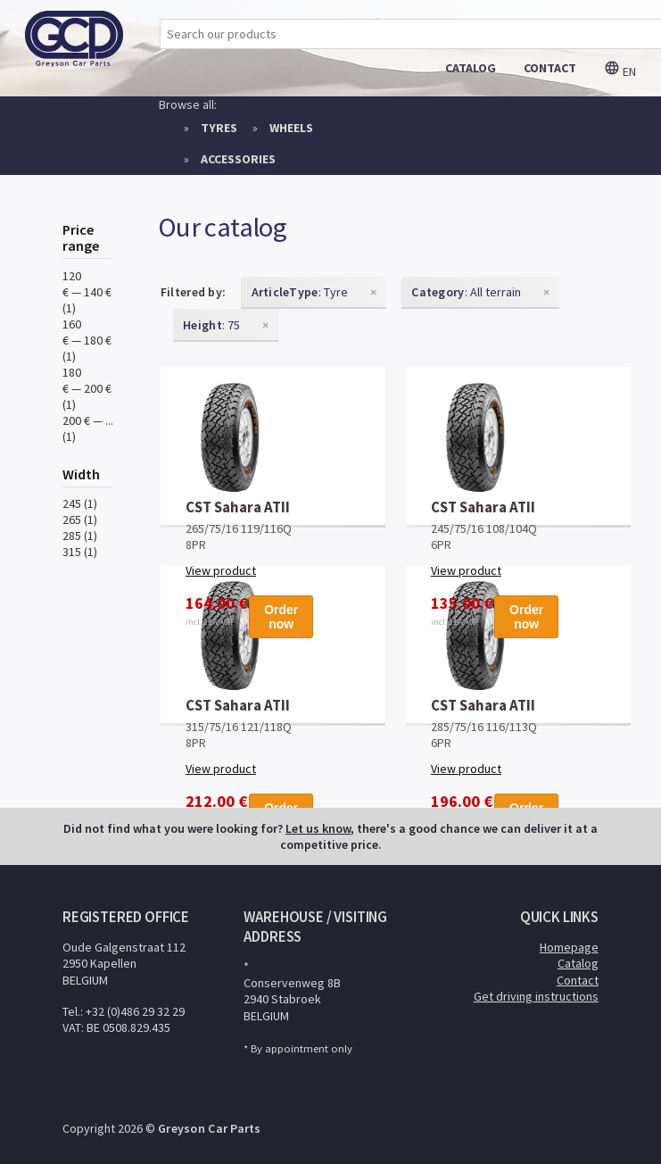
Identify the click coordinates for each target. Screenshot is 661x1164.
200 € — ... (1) (87, 428)
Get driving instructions (536, 996)
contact (550, 68)
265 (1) (79, 519)
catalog (470, 68)
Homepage (569, 947)
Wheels (291, 128)
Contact (578, 980)
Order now (281, 617)
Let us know (318, 828)
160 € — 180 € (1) (87, 340)
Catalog (578, 963)
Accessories (238, 159)
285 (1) (79, 536)
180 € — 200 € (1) (87, 388)
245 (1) (79, 503)
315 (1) (79, 552)
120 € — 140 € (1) (87, 292)
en (620, 71)
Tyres (219, 128)
